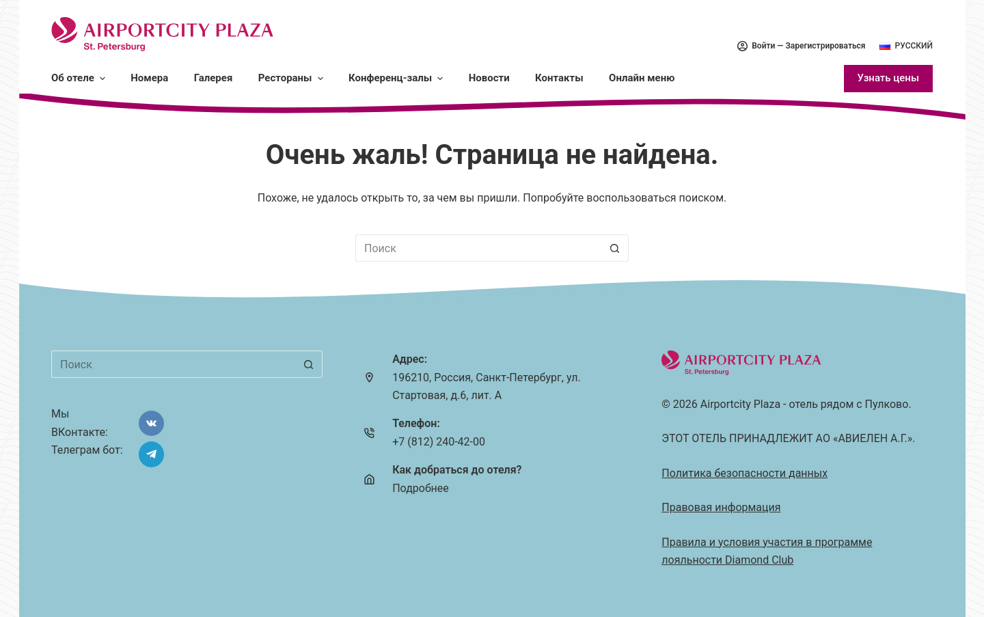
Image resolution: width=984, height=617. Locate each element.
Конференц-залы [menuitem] (396, 78)
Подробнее (420, 488)
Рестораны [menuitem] (291, 78)
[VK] (152, 423)
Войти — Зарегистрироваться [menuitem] (801, 46)
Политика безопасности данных (744, 473)
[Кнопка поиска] (615, 248)
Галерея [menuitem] (213, 78)
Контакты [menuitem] (559, 78)
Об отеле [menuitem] (79, 78)
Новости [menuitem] (489, 78)
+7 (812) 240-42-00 (438, 441)
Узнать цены (888, 78)
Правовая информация (720, 507)
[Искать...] (478, 248)
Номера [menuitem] (149, 78)
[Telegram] (152, 454)
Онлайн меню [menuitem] (641, 78)
